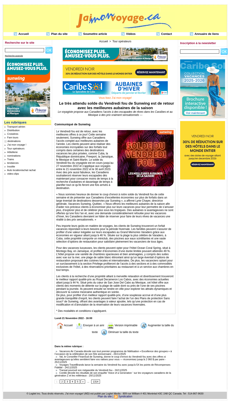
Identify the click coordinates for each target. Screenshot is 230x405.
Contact (164, 34)
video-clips (11, 173)
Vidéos (128, 34)
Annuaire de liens (204, 34)
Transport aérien (14, 126)
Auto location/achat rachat (20, 170)
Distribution (12, 130)
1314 (95, 381)
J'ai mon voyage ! (15, 144)
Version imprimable (122, 325)
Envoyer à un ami (90, 325)
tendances (11, 163)
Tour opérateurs (14, 148)
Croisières (11, 134)
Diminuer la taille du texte (120, 332)
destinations (14, 141)
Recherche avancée (14, 56)
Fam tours (11, 137)
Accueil (21, 34)
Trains (9, 159)
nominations (12, 155)
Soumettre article (92, 34)
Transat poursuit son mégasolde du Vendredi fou (84, 370)
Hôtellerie (11, 152)
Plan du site (57, 34)
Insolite (9, 166)
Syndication (125, 396)
